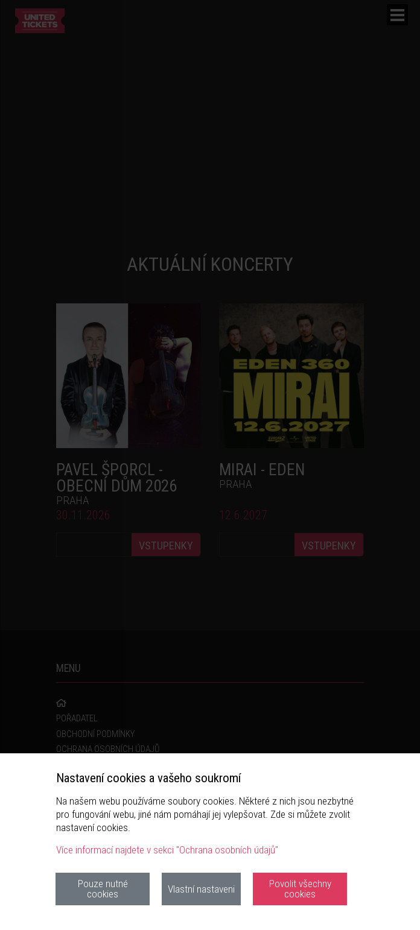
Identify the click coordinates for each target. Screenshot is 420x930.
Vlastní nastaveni (201, 889)
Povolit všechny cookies (300, 889)
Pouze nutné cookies (103, 889)
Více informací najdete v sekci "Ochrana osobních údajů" (167, 850)
